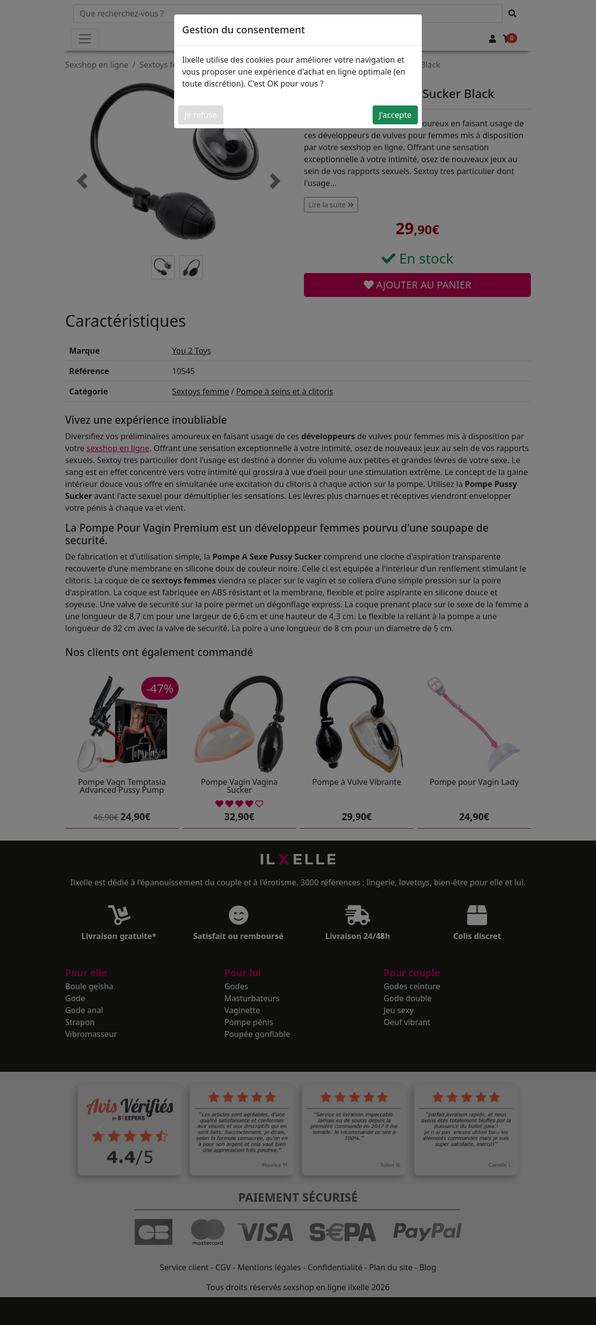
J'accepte (395, 114)
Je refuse (201, 114)
